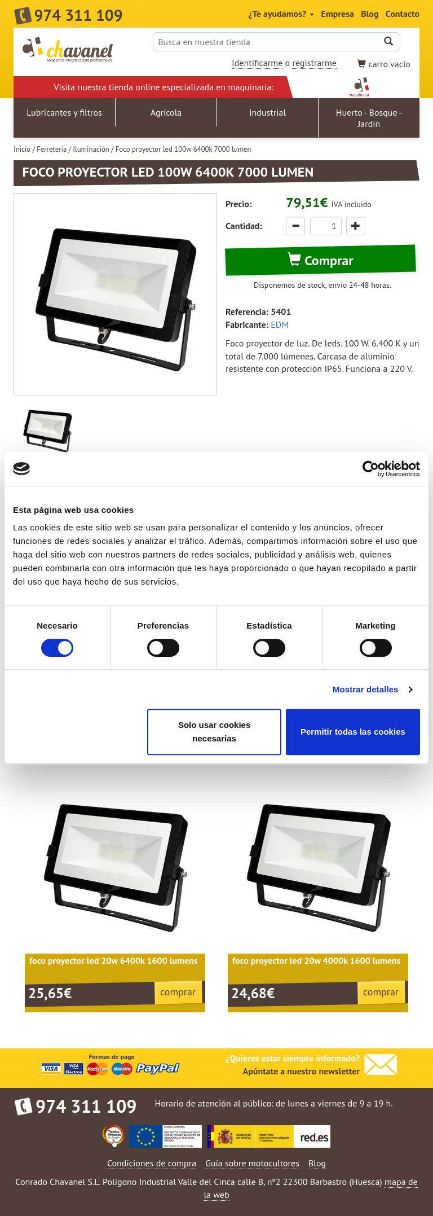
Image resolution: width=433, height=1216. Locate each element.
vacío (383, 63)
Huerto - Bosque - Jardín (369, 118)
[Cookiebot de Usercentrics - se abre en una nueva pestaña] (370, 468)
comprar (178, 991)
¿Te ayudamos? (282, 13)
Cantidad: (244, 225)
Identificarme (257, 62)
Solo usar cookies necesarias (214, 731)
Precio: (238, 203)
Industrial (267, 112)
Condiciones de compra (151, 1163)
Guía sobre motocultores (252, 1163)
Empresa (337, 13)
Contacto (402, 13)
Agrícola (166, 112)
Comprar (320, 260)
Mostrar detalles (366, 689)
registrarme (314, 62)
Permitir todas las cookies (353, 731)
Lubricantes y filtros (64, 112)
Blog (369, 13)
